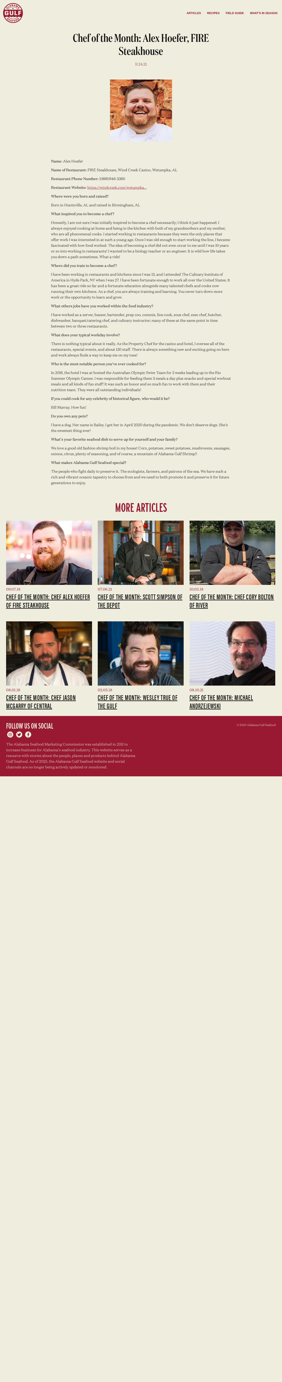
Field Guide (235, 13)
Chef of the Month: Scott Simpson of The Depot (140, 601)
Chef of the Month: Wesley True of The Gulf (138, 701)
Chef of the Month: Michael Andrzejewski (221, 701)
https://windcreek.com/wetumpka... (117, 188)
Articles (194, 13)
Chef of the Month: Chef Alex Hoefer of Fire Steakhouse (48, 601)
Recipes (213, 13)
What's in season (264, 13)
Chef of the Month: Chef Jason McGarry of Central (41, 701)
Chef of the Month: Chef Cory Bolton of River (232, 601)
